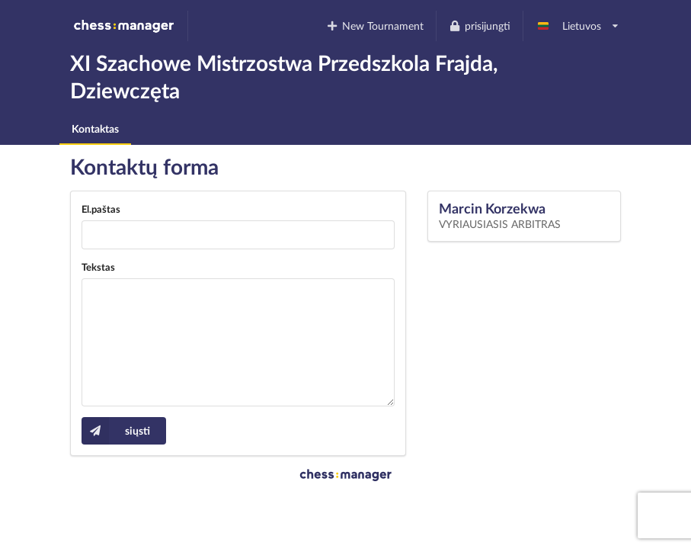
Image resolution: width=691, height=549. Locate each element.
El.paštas (101, 209)
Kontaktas (95, 128)
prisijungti (479, 25)
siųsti (116, 431)
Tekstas (98, 267)
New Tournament (375, 25)
